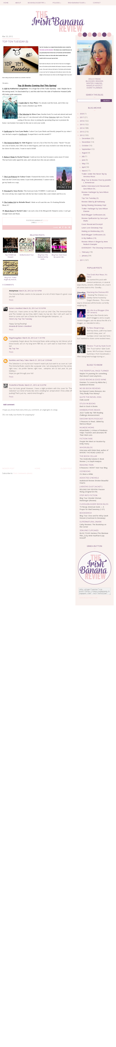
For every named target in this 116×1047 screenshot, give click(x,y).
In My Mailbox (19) (89, 238)
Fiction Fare (86, 439)
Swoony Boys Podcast (91, 419)
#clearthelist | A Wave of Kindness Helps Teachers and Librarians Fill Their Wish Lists (93, 432)
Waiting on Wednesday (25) (93, 231)
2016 (82, 121)
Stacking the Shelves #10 (97, 292)
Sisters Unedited (16, 308)
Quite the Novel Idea (90, 397)
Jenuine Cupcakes (89, 530)
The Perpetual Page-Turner (94, 371)
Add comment (8, 404)
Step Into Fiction (88, 495)
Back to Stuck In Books (89, 406)
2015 (82, 124)
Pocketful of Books (16, 385)
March (84, 170)
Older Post (66, 468)
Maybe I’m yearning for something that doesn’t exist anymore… (93, 374)
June (84, 160)
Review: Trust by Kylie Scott (99, 346)
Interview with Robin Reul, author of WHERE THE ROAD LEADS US (94, 451)
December (86, 138)
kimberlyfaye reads (90, 410)
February (86, 252)
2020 (82, 113)
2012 (82, 135)
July (83, 156)
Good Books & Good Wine (93, 379)
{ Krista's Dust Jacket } (91, 487)
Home (5, 3)
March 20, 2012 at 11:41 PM (33, 338)
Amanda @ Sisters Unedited (20, 326)
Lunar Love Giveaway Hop (92, 227)
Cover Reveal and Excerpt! (92, 224)
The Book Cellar (88, 456)
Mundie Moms (87, 427)
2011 (82, 260)
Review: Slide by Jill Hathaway (93, 201)
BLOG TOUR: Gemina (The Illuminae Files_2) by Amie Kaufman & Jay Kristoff (94, 535)
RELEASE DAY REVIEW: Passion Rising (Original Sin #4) (92, 490)
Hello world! (84, 400)
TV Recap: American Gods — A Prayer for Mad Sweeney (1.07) (92, 508)
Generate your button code (88, 598)
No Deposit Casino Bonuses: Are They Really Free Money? (92, 392)
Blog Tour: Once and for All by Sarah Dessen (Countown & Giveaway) (94, 516)
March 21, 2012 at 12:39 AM (40, 360)
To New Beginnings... (96, 328)
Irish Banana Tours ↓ (77, 3)
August (85, 153)
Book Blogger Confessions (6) (93, 215)
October (85, 145)
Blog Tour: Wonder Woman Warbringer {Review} (90, 499)
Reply (11, 300)
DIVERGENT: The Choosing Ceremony (97, 248)
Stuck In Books (87, 403)
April (84, 167)
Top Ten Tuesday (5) (90, 198)
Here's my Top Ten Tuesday (20, 319)
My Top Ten (14, 348)
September (86, 149)
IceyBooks (85, 471)
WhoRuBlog (86, 447)
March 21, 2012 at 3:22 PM (35, 385)
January (85, 255)
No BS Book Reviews (90, 388)
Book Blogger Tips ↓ (37, 3)
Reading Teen (86, 465)
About (18, 3)
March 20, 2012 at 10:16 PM (34, 308)
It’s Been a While (86, 474)
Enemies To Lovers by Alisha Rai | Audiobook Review (93, 383)
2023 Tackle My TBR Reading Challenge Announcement (91, 413)
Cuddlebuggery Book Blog (94, 504)
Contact (96, 3)
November (86, 142)
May (84, 163)
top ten (40, 222)
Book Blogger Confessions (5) (93, 234)
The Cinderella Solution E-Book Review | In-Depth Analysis (92, 460)
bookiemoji (86, 513)
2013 (82, 131)
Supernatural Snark (91, 522)
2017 (82, 117)
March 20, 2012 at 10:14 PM (30, 290)
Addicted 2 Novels (89, 478)
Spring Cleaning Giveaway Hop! (94, 205)
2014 (82, 128)
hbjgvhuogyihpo (15, 338)
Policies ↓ (57, 3)
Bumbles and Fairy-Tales (19, 360)
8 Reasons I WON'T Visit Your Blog (93, 468)
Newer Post (8, 468)
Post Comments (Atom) (22, 473)
